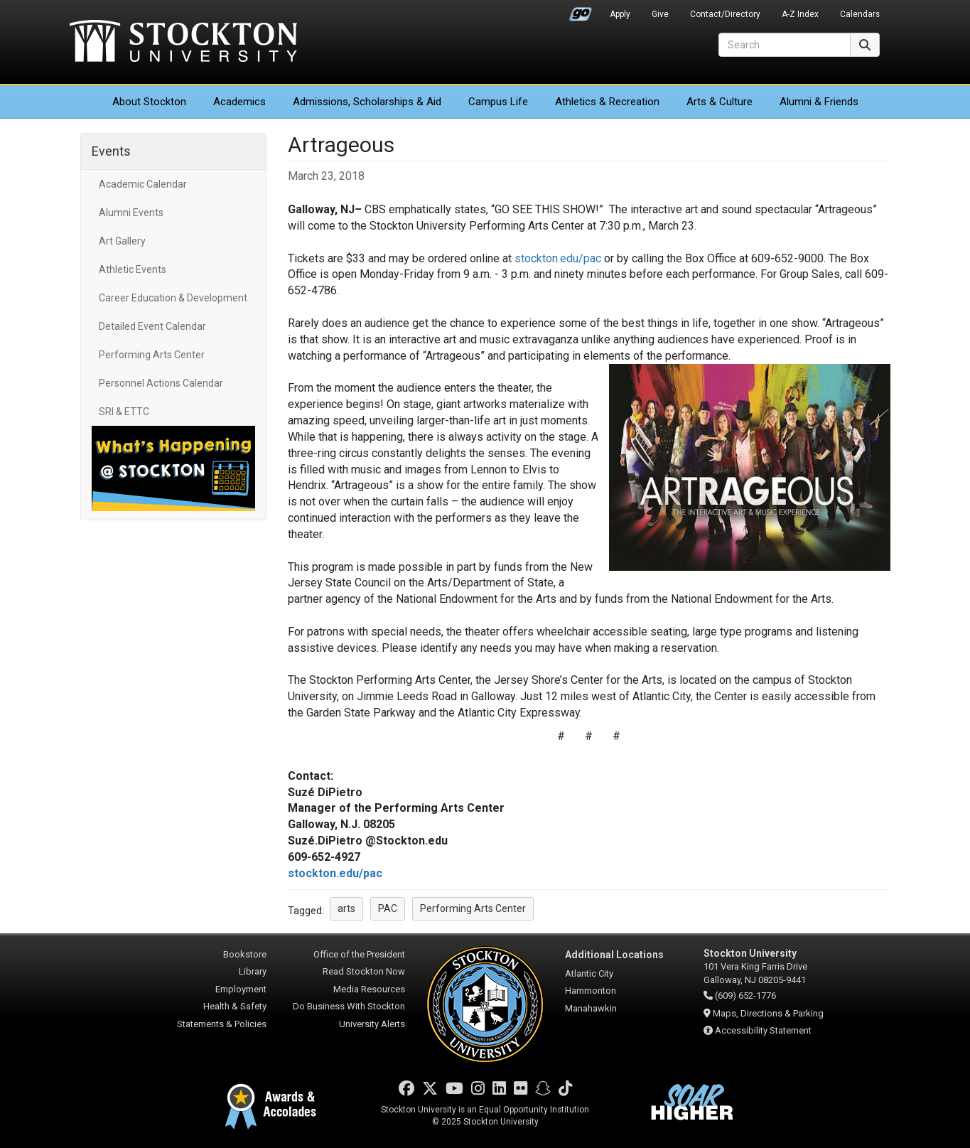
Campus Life (498, 101)
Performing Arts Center (152, 354)
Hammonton (590, 990)
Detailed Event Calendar (152, 326)
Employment (240, 989)
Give (660, 14)
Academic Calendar (143, 184)
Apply (620, 14)
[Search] (784, 45)
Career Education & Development (173, 298)
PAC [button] (387, 908)
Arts (719, 101)
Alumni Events (131, 212)
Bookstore (244, 954)
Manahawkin (591, 1008)
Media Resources (369, 989)
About (149, 101)
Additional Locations (614, 954)
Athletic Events (132, 269)
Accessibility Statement (763, 1030)
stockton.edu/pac (557, 258)
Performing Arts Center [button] (473, 908)
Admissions (367, 101)
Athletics (607, 101)
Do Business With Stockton (349, 1006)
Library (252, 971)
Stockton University (183, 42)
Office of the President (359, 954)
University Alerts (372, 1024)
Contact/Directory (725, 14)
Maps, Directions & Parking (768, 1013)
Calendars (860, 14)
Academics (239, 101)
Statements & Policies (221, 1024)
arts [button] (346, 908)
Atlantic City (589, 973)
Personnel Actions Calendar (161, 383)
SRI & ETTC (124, 411)
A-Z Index (800, 14)
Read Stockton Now (364, 971)
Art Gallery (122, 241)
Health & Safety (234, 1006)
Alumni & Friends (819, 101)
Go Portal (580, 10)
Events (111, 151)
